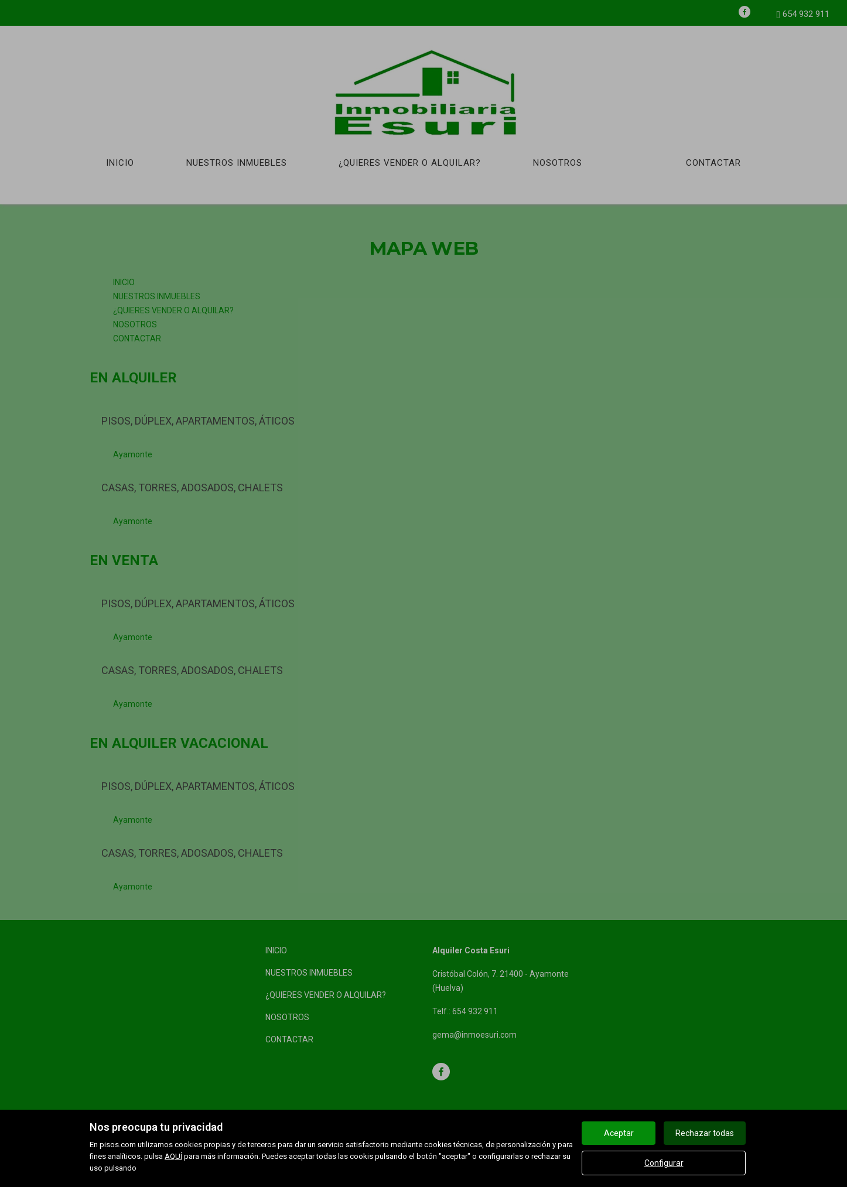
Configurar (664, 1163)
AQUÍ (173, 1156)
